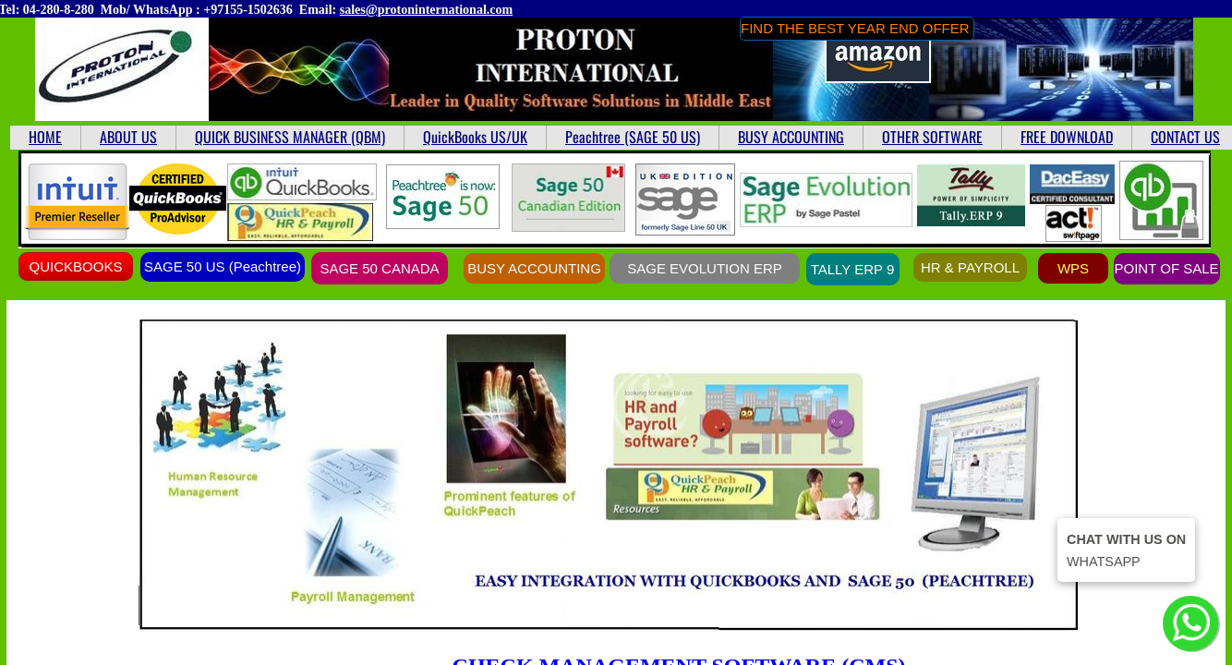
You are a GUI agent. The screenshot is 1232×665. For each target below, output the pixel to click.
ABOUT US (128, 137)
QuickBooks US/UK (475, 137)
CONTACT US (1185, 137)
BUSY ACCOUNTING (791, 137)
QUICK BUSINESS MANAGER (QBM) (290, 137)
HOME (45, 137)
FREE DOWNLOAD (1067, 137)
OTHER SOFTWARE (932, 137)
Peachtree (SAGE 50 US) (632, 137)
